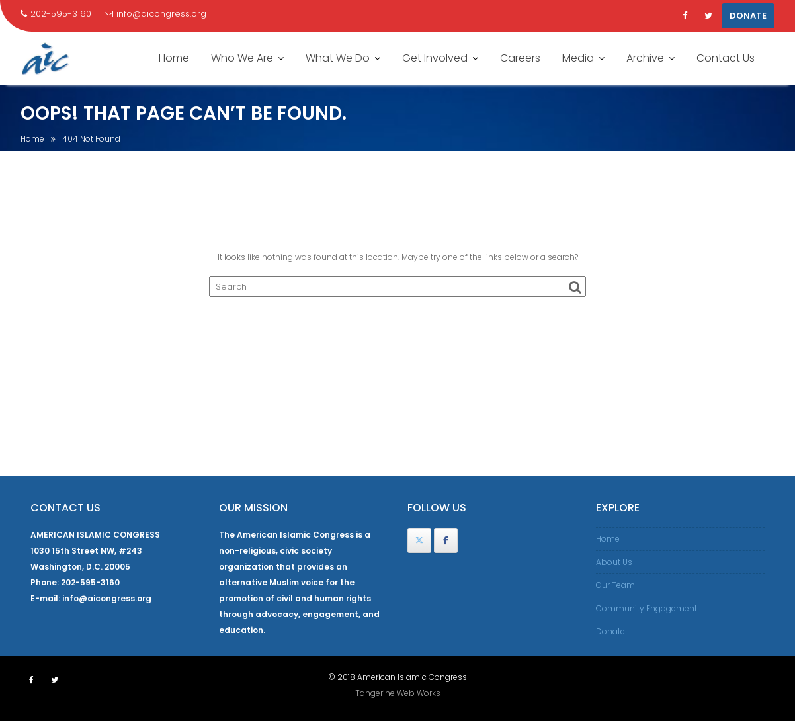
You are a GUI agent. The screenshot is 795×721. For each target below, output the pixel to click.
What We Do (338, 57)
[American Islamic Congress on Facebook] (446, 540)
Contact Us (725, 57)
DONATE (748, 15)
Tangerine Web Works (397, 693)
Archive (645, 57)
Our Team (615, 585)
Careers (520, 57)
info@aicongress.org (155, 13)
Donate (610, 631)
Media (578, 57)
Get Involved (435, 57)
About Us (614, 562)
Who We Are (242, 57)
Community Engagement (646, 608)
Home (174, 57)
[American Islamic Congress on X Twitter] (419, 540)
